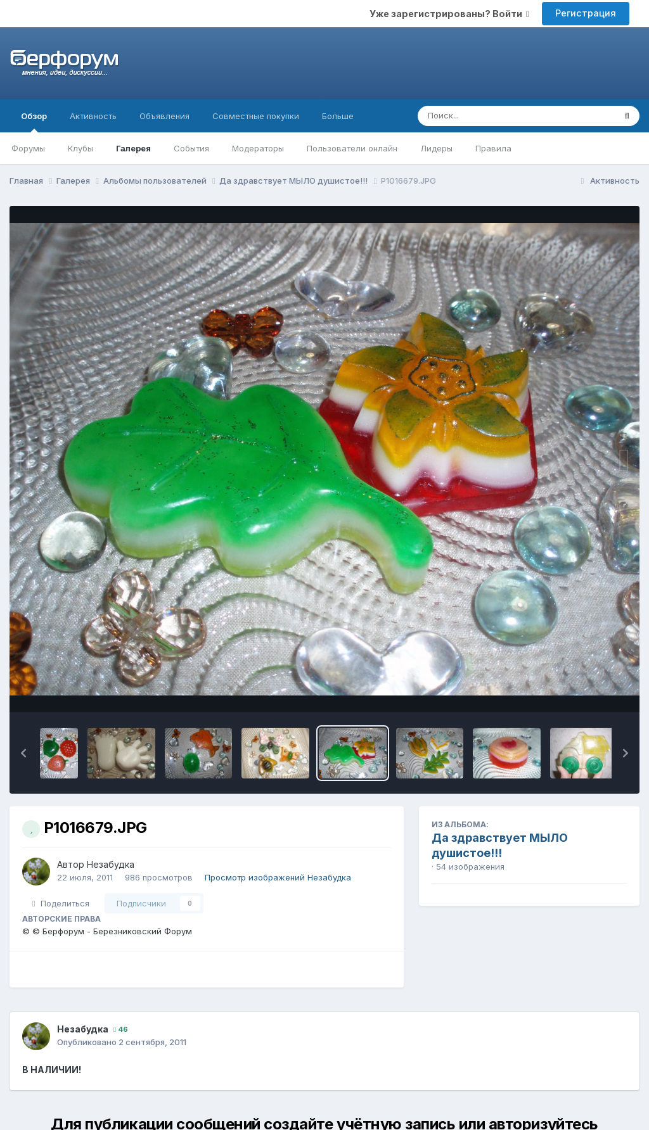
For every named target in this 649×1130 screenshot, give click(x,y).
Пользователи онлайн (352, 148)
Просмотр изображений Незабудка (278, 877)
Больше (338, 116)
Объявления (164, 116)
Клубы (80, 148)
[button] (23, 753)
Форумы (28, 148)
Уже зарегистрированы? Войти (449, 13)
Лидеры (436, 148)
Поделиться (60, 903)
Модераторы (258, 148)
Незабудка (110, 864)
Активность (93, 116)
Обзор (34, 121)
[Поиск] (492, 116)
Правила (493, 148)
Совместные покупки (255, 116)
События (191, 148)
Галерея (133, 148)
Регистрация (585, 13)
